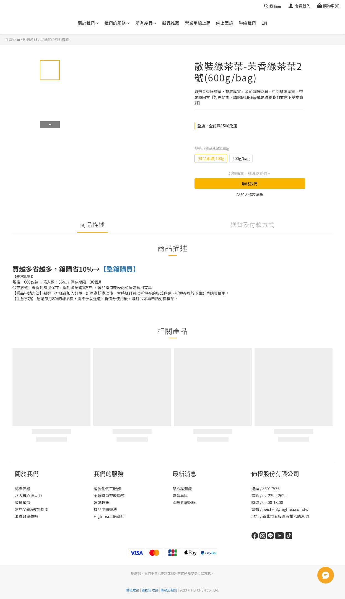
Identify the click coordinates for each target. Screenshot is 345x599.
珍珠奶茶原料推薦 (54, 39)
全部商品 (13, 39)
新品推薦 (170, 23)
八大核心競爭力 (28, 495)
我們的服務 (117, 23)
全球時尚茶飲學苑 (109, 495)
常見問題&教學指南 (32, 509)
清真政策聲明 (26, 516)
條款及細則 (168, 590)
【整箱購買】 (119, 269)
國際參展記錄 (184, 502)
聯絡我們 (247, 23)
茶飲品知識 (182, 488)
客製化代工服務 (107, 488)
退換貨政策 (150, 590)
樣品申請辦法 (105, 509)
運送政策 (101, 502)
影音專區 (180, 495)
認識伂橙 (22, 488)
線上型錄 (224, 23)
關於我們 (88, 23)
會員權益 (22, 502)
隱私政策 (132, 590)
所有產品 (146, 23)
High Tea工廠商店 (109, 516)
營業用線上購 (198, 23)
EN (264, 23)
